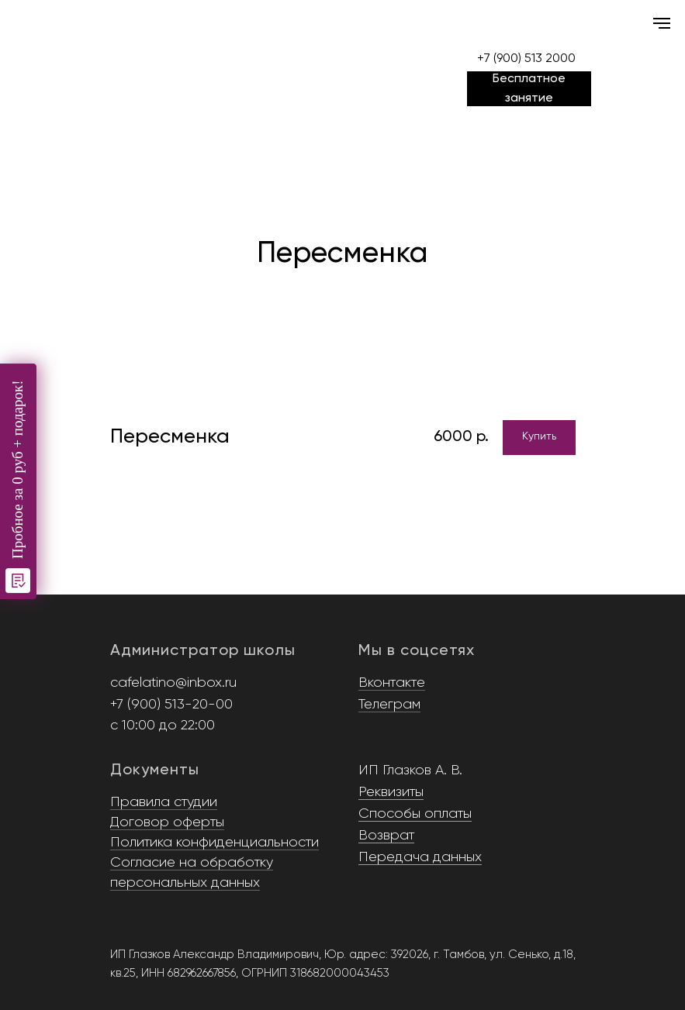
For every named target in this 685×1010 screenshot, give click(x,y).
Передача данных (420, 857)
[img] (343, 36)
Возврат (386, 836)
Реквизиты (391, 792)
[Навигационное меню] (661, 23)
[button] (529, 88)
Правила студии (163, 802)
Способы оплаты (415, 814)
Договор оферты (167, 822)
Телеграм (389, 705)
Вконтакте (391, 683)
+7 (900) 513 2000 (526, 59)
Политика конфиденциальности (214, 843)
